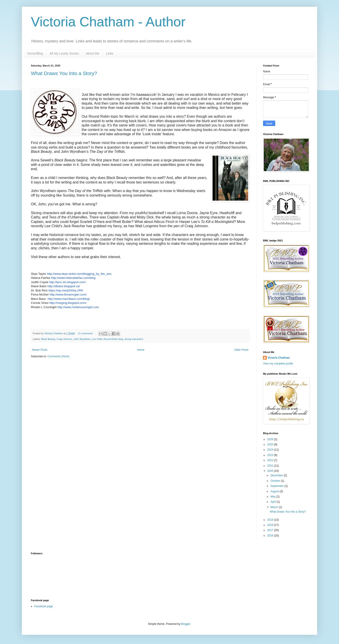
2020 (270, 470)
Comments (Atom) (58, 356)
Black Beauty (48, 339)
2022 (270, 460)
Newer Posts (39, 349)
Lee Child (97, 339)
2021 (270, 465)
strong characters (133, 339)
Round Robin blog (113, 339)
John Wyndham (82, 339)
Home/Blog (35, 53)
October (275, 480)
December (277, 475)
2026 (270, 439)
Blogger (185, 624)
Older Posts (241, 349)
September (277, 486)
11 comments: (86, 333)
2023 (270, 455)
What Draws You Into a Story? (64, 73)
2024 (270, 449)
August (275, 491)
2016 (270, 535)
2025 (270, 444)
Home (140, 349)
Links (109, 53)
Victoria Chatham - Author (108, 21)
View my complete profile (278, 363)
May (273, 496)
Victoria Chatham (279, 357)
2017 (270, 530)
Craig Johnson (64, 339)
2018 (270, 525)
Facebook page (43, 606)
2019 (270, 519)
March (274, 507)
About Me (92, 53)
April (273, 501)
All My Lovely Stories (64, 53)
